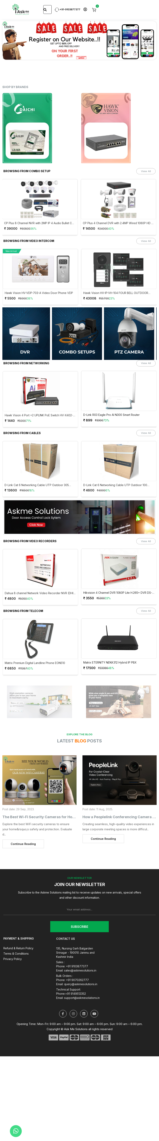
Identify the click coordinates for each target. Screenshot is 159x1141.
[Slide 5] (62, 54)
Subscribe (79, 927)
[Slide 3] (47, 54)
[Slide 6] (69, 54)
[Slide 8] (83, 54)
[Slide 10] (97, 54)
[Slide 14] (126, 54)
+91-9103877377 (67, 9)
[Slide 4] (55, 54)
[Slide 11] (104, 54)
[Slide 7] (76, 54)
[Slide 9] (90, 54)
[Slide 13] (119, 54)
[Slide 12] (112, 54)
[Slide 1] (33, 54)
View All (146, 171)
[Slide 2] (40, 54)
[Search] (45, 9)
